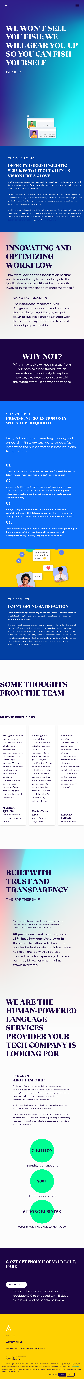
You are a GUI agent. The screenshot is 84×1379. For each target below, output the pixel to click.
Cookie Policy (75, 1366)
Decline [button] (71, 1374)
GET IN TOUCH (17, 1285)
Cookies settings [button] (52, 1374)
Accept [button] (62, 1374)
